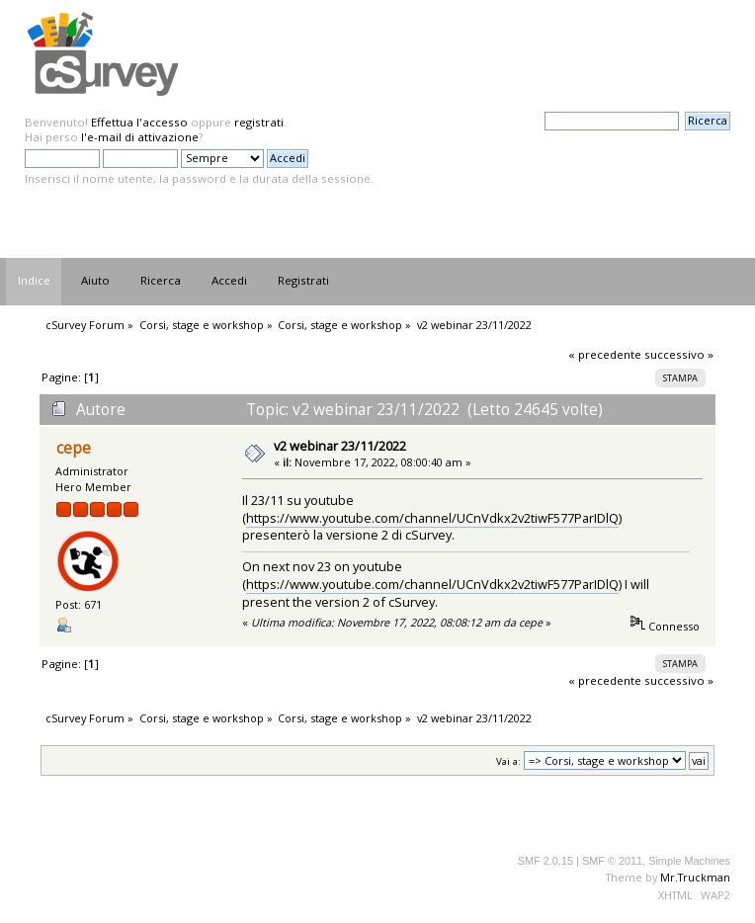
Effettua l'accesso (139, 122)
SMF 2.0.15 (545, 861)
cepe (73, 448)
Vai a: (508, 761)
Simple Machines (689, 861)
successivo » (678, 354)
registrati (259, 122)
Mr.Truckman (695, 877)
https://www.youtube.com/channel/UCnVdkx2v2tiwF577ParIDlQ (432, 518)
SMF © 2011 (612, 861)
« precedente (604, 354)
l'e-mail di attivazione (140, 136)
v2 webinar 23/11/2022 (340, 446)
